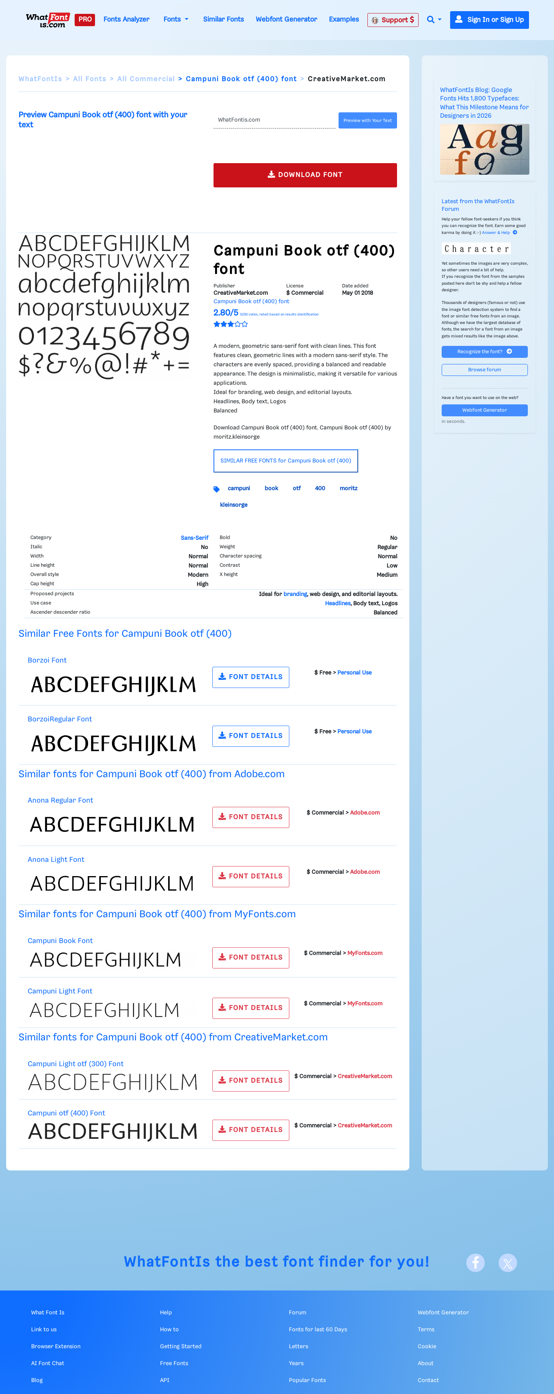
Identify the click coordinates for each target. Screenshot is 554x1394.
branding (295, 594)
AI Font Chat (47, 1364)
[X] (508, 1263)
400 (320, 489)
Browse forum (484, 369)
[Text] (274, 120)
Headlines (337, 604)
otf (296, 489)
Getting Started (181, 1347)
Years (296, 1364)
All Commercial (146, 79)
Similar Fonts (223, 19)
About (426, 1364)
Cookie (427, 1347)
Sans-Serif (194, 538)
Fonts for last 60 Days (318, 1330)
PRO (85, 19)
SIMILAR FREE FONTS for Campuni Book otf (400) (285, 461)
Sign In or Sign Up (489, 20)
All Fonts (90, 79)
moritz (348, 489)
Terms (426, 1330)
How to (169, 1330)
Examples (344, 19)
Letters (298, 1347)
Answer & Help (499, 232)
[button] (434, 20)
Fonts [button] (173, 19)
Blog (37, 1380)
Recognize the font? (484, 351)
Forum (297, 1313)
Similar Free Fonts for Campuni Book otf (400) (125, 634)
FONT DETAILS (251, 677)
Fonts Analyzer (126, 19)
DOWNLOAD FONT (305, 174)
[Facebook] (475, 1263)
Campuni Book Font (60, 941)
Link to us (44, 1330)
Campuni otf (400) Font (66, 1113)
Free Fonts (174, 1364)
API (164, 1380)
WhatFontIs (40, 79)
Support (392, 20)
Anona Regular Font (60, 800)
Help (166, 1313)
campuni (239, 489)
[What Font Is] (48, 20)
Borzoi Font (47, 660)
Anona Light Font (56, 859)
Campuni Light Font (60, 991)
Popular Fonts (307, 1380)
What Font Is (47, 1313)
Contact (428, 1380)
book (271, 489)
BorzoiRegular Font (60, 719)
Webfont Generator (286, 19)
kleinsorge (233, 505)
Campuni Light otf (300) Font (75, 1064)
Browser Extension (55, 1347)
